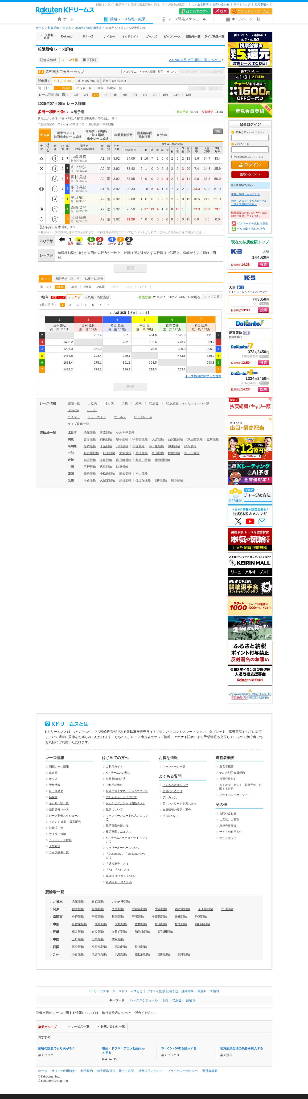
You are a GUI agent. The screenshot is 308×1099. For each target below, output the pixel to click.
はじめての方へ (197, 11)
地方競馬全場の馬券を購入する (241, 1048)
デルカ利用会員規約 (232, 772)
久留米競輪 (107, 480)
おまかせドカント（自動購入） (125, 803)
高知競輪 (125, 473)
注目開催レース (59, 809)
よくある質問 (200, 4)
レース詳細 (62, 88)
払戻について (114, 809)
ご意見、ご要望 (229, 819)
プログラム (130, 71)
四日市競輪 (192, 453)
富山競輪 (158, 453)
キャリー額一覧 (59, 803)
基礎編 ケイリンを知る (120, 876)
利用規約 (87, 1071)
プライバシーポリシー (233, 794)
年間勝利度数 (123, 135)
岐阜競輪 (109, 453)
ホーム (40, 27)
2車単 (74, 287)
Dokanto (73, 410)
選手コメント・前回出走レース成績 (67, 135)
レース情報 (70, 60)
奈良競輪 (106, 460)
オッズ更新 (212, 296)
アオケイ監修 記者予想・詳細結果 (170, 991)
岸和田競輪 (162, 460)
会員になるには (172, 791)
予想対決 (54, 846)
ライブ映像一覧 (78, 424)
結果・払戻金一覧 (110, 88)
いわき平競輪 (125, 432)
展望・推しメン (168, 71)
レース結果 (56, 791)
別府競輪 (161, 480)
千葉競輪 (106, 446)
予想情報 (54, 785)
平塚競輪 (138, 446)
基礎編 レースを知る (119, 882)
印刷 (218, 131)
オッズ (45, 279)
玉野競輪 (90, 467)
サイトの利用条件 (230, 832)
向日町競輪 (123, 460)
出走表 (67, 27)
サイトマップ (242, 4)
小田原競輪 (156, 446)
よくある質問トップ (175, 785)
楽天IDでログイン (250, 174)
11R (177, 94)
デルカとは (170, 797)
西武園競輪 (175, 439)
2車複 (101, 287)
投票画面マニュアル (118, 831)
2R (86, 94)
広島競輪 (106, 467)
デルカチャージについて (121, 797)
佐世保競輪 (143, 480)
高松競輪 (90, 473)
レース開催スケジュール (64, 815)
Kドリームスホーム (102, 991)
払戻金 (154, 403)
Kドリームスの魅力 (118, 772)
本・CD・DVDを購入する (179, 1048)
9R (155, 94)
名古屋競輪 (91, 453)
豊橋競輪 (142, 453)
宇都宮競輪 (140, 439)
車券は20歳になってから (245, 194)
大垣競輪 (125, 453)
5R (115, 94)
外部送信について (150, 1071)
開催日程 (89, 60)
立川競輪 (213, 439)
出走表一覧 (84, 88)
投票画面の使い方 (117, 825)
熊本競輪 (177, 480)
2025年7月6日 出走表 (88, 27)
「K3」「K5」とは (118, 869)
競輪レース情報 (208, 991)
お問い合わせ (221, 4)
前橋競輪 (106, 439)
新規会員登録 (250, 111)
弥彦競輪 (90, 439)
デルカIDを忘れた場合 (251, 228)
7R (135, 94)
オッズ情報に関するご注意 (203, 376)
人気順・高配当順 (97, 297)
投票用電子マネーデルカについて (127, 791)
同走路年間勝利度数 (144, 135)
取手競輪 (122, 439)
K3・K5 (92, 410)
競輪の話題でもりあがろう (56, 1048)
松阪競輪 (53, 27)
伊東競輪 (174, 446)
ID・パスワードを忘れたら (180, 803)
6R (125, 94)
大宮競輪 (158, 439)
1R (76, 94)
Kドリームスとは (131, 991)
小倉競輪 (90, 480)
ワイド (143, 287)
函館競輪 (90, 432)
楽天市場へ (262, 4)
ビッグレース (143, 417)
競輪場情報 (48, 60)
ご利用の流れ (114, 785)
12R (188, 94)
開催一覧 (74, 403)
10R (165, 94)
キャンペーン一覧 (174, 766)
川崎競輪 (122, 446)
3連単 (60, 287)
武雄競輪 (125, 480)
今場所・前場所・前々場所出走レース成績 (98, 135)
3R (96, 94)
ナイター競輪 (57, 834)
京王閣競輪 (195, 439)
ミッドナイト (97, 417)
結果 (139, 403)
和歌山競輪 (143, 460)
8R (145, 94)
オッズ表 (74, 297)
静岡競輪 (190, 446)
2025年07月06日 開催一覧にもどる (195, 60)
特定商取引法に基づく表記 (115, 1071)
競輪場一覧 (56, 827)
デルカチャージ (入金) (254, 11)
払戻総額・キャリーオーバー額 (187, 403)
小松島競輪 (107, 473)
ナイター (74, 417)
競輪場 (190, 1000)
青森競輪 (106, 432)
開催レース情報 (59, 766)
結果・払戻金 (94, 279)
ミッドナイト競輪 (60, 840)
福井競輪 (90, 460)
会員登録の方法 (116, 778)
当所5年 (161, 135)
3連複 (87, 287)
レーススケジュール (144, 1000)
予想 (125, 403)
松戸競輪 (90, 446)
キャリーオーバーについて (123, 847)
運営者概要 (226, 766)
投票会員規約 (227, 778)
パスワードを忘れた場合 (252, 223)
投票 (223, 11)
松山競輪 (142, 473)
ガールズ (120, 417)
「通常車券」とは (117, 863)
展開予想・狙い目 (67, 279)
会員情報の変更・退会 (177, 809)
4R (106, 94)
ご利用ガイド (114, 766)
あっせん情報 (147, 71)
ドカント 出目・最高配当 (65, 821)
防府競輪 (122, 467)
